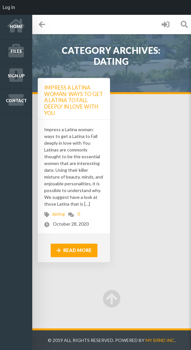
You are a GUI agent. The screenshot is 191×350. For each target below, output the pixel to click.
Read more (74, 250)
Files (16, 51)
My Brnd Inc (160, 340)
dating (58, 214)
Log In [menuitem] (9, 7)
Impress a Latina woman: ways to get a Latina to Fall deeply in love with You (73, 100)
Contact (16, 100)
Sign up (16, 75)
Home (16, 26)
